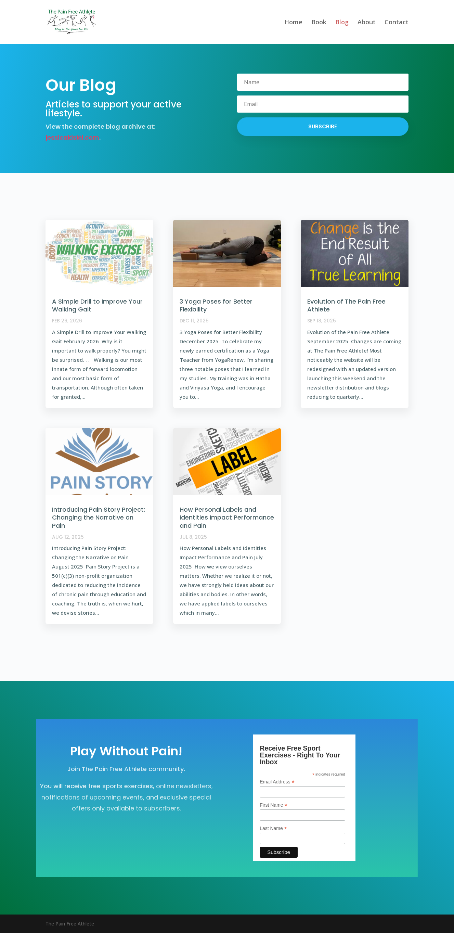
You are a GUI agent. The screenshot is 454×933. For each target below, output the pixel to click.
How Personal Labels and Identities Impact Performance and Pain (227, 517)
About (367, 23)
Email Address (277, 782)
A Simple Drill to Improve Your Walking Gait (97, 305)
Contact (396, 23)
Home (293, 23)
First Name (273, 805)
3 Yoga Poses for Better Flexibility (216, 305)
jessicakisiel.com (72, 137)
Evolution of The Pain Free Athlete (346, 305)
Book (318, 23)
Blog (342, 23)
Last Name (273, 828)
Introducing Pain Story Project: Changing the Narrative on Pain (98, 517)
